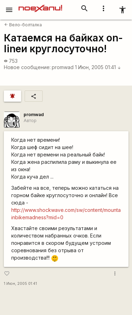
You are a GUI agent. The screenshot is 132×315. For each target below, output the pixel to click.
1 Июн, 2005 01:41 (98, 67)
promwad (63, 67)
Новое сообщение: (27, 67)
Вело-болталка (23, 24)
